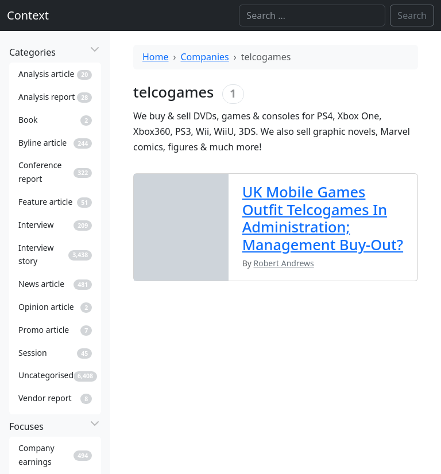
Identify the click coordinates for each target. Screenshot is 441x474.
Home (155, 56)
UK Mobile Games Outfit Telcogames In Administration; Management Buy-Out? (322, 218)
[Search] (312, 15)
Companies (205, 56)
